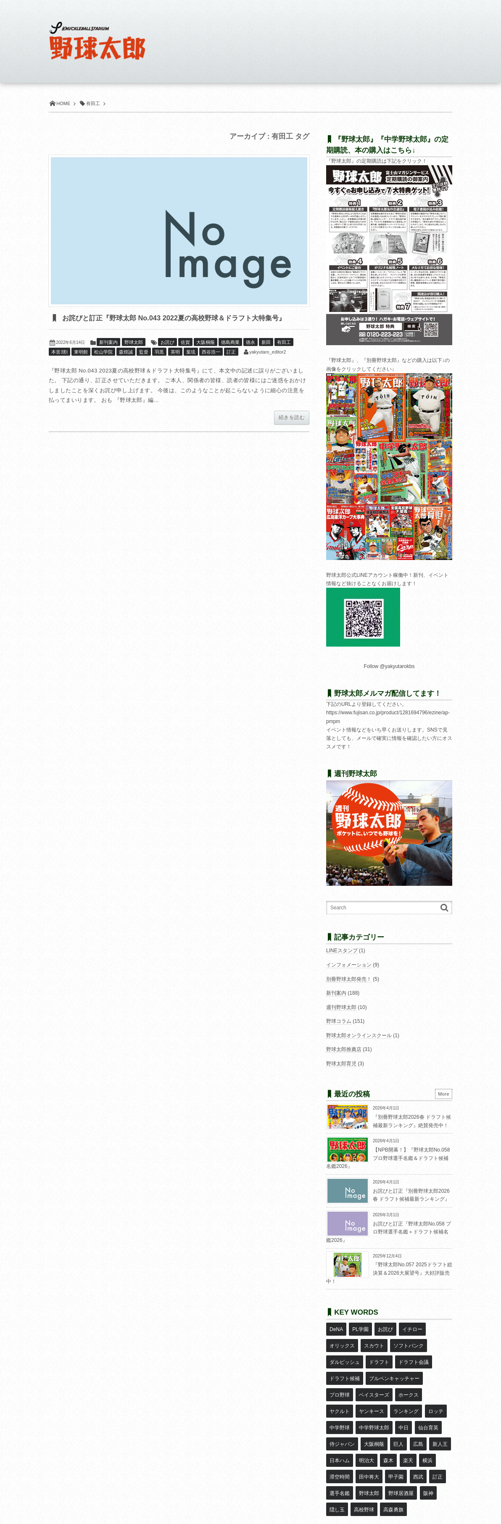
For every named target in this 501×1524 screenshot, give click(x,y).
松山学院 (103, 365)
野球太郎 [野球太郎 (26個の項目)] (340, 1450)
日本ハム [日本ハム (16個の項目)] (431, 1413)
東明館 (81, 365)
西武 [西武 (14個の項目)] (388, 1437)
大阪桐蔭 (205, 356)
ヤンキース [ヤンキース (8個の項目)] (342, 1389)
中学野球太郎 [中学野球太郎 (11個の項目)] (345, 1401)
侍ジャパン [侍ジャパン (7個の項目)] (429, 1401)
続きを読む (292, 431)
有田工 (284, 356)
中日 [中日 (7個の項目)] (374, 1401)
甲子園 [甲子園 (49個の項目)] (366, 1437)
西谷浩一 (211, 365)
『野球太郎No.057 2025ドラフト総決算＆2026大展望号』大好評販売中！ (389, 1273)
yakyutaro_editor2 (267, 365)
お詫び (167, 356)
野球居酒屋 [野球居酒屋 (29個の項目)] (371, 1450)
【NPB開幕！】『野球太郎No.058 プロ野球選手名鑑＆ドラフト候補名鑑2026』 (388, 1158)
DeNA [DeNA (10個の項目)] (336, 1328)
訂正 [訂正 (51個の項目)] (407, 1437)
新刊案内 (108, 356)
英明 (175, 365)
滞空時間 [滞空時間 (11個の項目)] (421, 1425)
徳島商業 (230, 356)
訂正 (231, 365)
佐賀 (185, 356)
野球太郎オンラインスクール (359, 1035)
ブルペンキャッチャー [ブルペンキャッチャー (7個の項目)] (394, 1364)
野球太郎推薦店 (343, 1049)
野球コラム (338, 1021)
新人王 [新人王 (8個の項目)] (404, 1413)
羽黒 (159, 365)
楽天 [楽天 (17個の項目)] (378, 1425)
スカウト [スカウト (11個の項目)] (374, 1340)
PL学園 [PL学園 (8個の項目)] (360, 1328)
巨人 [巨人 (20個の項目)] (364, 1413)
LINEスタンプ (342, 950)
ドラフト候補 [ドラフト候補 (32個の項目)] (345, 1364)
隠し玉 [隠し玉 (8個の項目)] (419, 1450)
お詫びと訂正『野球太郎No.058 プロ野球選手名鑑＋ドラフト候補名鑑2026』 (388, 1232)
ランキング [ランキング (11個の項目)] (376, 1389)
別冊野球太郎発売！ (349, 979)
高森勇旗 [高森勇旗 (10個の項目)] (369, 1462)
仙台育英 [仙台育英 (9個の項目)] (398, 1401)
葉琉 (190, 365)
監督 (143, 365)
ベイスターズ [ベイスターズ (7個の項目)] (374, 1376)
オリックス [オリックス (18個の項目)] (342, 1340)
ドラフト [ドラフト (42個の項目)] (379, 1352)
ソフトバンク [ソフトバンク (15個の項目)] (408, 1340)
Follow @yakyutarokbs (389, 666)
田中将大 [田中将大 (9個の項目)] (340, 1437)
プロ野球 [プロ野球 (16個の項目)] (340, 1376)
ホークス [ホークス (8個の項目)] (408, 1376)
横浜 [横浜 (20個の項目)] (397, 1425)
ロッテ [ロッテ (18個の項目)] (405, 1389)
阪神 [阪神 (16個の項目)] (398, 1450)
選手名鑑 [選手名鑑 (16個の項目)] (431, 1437)
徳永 (250, 356)
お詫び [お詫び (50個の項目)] (384, 1328)
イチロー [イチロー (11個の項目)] (411, 1328)
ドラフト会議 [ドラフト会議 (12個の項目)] (413, 1352)
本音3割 (59, 365)
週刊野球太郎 (341, 1007)
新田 (266, 356)
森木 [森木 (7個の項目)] (358, 1425)
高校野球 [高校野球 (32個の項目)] (340, 1462)
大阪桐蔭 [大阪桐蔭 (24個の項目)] (340, 1413)
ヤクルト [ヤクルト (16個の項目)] (437, 1376)
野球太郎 (133, 356)
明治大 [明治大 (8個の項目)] (337, 1425)
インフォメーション (349, 965)
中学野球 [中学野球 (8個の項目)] (432, 1389)
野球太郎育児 (341, 1064)
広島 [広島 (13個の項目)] (383, 1413)
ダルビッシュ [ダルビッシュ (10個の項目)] (345, 1352)
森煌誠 (126, 365)
